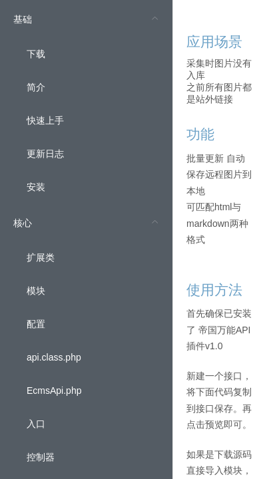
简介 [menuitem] (36, 87)
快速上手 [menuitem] (45, 120)
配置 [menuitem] (36, 324)
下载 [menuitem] (36, 54)
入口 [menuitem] (36, 423)
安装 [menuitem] (36, 187)
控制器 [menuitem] (41, 457)
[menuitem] (86, 102)
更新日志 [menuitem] (45, 153)
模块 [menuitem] (36, 290)
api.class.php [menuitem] (54, 357)
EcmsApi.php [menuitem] (54, 390)
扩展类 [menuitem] (41, 257)
